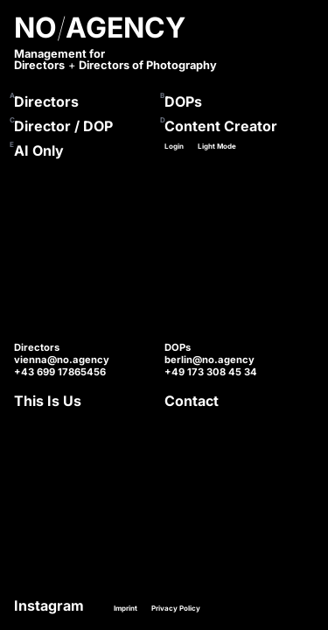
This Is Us (47, 401)
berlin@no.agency (209, 360)
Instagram (49, 605)
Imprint (125, 608)
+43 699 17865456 (60, 372)
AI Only (39, 150)
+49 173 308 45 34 (210, 372)
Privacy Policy (175, 608)
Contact (191, 401)
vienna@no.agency (61, 360)
